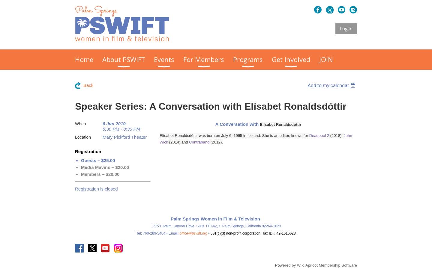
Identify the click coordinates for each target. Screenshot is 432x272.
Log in (346, 28)
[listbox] (332, 85)
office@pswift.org (193, 233)
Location (83, 137)
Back (88, 85)
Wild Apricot (307, 265)
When (80, 123)
